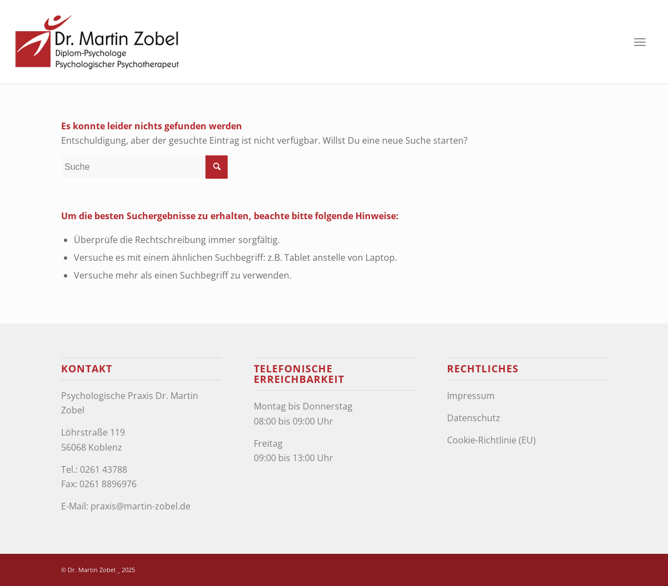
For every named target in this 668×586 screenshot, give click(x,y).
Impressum (471, 396)
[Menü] (640, 42)
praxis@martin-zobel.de (140, 506)
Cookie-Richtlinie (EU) (491, 440)
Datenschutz (473, 418)
